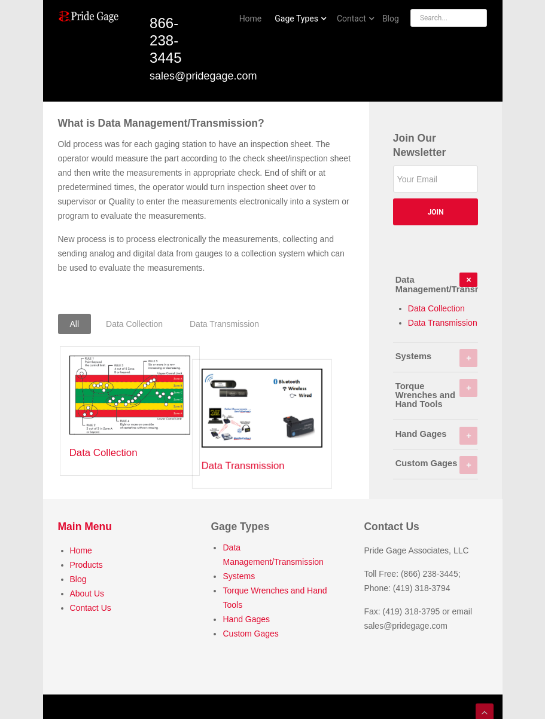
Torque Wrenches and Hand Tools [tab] (436, 394)
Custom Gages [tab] (436, 465)
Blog (78, 577)
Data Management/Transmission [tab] (437, 283)
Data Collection (103, 452)
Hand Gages (246, 617)
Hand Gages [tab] (436, 436)
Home (81, 548)
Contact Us (90, 605)
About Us (87, 591)
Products (86, 562)
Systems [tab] (436, 358)
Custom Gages (250, 631)
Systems (239, 574)
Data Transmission (263, 452)
